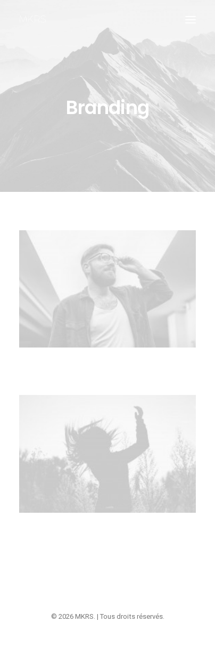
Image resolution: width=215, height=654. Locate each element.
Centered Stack (107, 371)
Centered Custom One (108, 536)
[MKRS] (32, 19)
